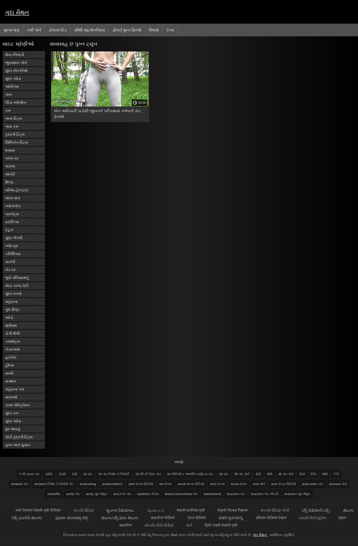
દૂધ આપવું (12, 429)
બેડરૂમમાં (12, 349)
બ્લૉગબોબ (13, 206)
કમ (8, 110)
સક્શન (10, 381)
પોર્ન (189, 525)
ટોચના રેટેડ (58, 29)
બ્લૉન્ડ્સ (11, 246)
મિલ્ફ (9, 182)
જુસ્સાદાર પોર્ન (16, 62)
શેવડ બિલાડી (14, 55)
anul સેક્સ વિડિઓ (283, 484)
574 (313, 474)
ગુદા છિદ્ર (12, 309)
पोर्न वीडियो (196, 517)
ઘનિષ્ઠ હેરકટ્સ (16, 190)
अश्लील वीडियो (163, 517)
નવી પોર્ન (34, 29)
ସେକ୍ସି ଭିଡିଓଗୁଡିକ (312, 517)
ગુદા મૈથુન (17, 12)
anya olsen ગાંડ (312, 484)
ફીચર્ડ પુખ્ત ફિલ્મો (127, 29)
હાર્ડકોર (11, 357)
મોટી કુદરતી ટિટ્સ (19, 437)
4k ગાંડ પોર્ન (285, 474)
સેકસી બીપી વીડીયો (159, 525)
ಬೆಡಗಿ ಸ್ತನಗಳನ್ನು (231, 517)
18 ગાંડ (87, 474)
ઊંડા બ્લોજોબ (15, 102)
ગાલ (8, 94)
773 (336, 474)
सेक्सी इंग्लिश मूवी (191, 510)
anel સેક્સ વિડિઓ (141, 484)
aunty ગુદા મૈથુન (96, 494)
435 (269, 474)
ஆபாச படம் (155, 510)
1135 (62, 474)
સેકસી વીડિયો (83, 510)
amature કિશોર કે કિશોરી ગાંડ (54, 484)
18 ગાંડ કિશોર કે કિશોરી (113, 474)
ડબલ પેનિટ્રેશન (17, 405)
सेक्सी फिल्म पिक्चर (233, 510)
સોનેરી (10, 174)
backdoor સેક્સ (148, 494)
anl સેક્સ (165, 484)
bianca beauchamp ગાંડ (181, 494)
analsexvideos (112, 484)
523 (302, 474)
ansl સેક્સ (217, 484)
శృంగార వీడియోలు (120, 510)
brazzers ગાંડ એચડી (264, 494)
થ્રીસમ (11, 325)
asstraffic (53, 494)
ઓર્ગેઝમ (12, 86)
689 (325, 474)
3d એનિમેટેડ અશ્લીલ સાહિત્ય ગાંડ (190, 474)
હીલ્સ (9, 365)
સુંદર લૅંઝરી (13, 238)
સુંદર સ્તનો (13, 293)
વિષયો (154, 29)
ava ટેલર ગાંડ (122, 494)
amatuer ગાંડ (19, 484)
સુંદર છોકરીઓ (16, 70)
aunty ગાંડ (73, 494)
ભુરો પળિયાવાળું (17, 277)
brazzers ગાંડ (236, 494)
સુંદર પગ (11, 413)
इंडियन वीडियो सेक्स (271, 517)
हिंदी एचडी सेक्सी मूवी (221, 525)
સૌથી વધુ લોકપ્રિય (89, 29)
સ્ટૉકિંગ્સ (12, 222)
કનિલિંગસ (13, 254)
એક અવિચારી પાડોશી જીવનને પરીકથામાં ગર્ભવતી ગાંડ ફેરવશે (97, 114)
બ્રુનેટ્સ (12, 214)
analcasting (88, 484)
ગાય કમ (11, 126)
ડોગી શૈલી (12, 333)
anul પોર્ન (259, 484)
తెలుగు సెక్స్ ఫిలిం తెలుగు (119, 517)
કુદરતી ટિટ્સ (15, 134)
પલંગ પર (12, 158)
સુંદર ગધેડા (13, 78)
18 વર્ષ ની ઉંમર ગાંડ (148, 474)
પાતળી (10, 262)
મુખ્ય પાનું (11, 29)
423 (258, 474)
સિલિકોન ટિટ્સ (16, 142)
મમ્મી (9, 373)
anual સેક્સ (239, 484)
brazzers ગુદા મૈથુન (297, 494)
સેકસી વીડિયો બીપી (275, 510)
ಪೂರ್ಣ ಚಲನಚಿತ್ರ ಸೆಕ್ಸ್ (72, 517)
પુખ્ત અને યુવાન (17, 445)
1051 (49, 474)
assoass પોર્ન (338, 484)
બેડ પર (10, 270)
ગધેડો (9, 317)
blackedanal (212, 494)
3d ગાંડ (223, 474)
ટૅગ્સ (170, 29)
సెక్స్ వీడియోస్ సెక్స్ (316, 510)
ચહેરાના (11, 301)
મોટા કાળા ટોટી (16, 285)
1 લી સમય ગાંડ (29, 474)
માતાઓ (11, 397)
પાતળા (10, 166)
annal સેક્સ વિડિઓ (191, 484)
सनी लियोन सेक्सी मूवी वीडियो (38, 510)
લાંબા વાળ (12, 198)
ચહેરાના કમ (14, 389)
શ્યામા (10, 150)
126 (74, 474)
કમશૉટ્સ (12, 341)
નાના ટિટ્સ (13, 118)
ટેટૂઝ (9, 230)
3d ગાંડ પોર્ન (242, 474)
